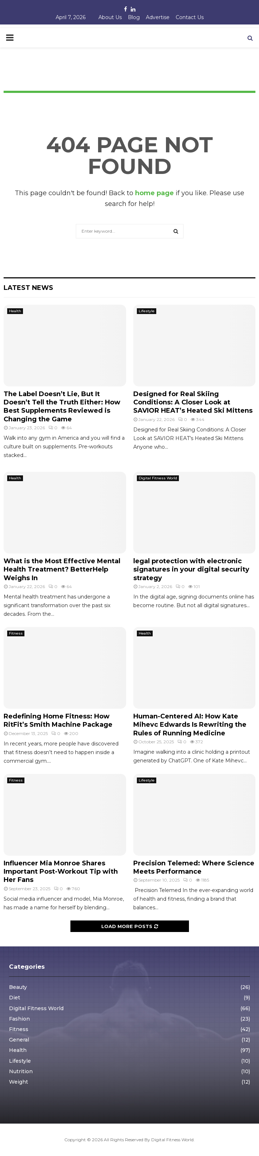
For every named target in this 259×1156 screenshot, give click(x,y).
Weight (18, 1082)
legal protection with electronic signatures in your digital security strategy (191, 569)
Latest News (28, 288)
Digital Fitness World (158, 478)
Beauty (18, 987)
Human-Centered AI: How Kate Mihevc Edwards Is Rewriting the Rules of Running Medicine (189, 724)
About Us (110, 17)
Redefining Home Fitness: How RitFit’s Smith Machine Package (58, 720)
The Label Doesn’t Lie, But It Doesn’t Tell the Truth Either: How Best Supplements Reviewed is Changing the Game (62, 406)
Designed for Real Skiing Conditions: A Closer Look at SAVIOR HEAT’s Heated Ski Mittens (193, 402)
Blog (134, 17)
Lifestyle (146, 311)
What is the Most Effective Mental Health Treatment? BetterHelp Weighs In (62, 569)
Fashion (19, 1019)
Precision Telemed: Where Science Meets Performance (193, 867)
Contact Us (190, 17)
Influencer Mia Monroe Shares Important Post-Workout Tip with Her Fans (61, 871)
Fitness (16, 633)
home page (154, 193)
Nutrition (21, 1071)
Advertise (158, 17)
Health (15, 311)
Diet (14, 997)
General (19, 1039)
